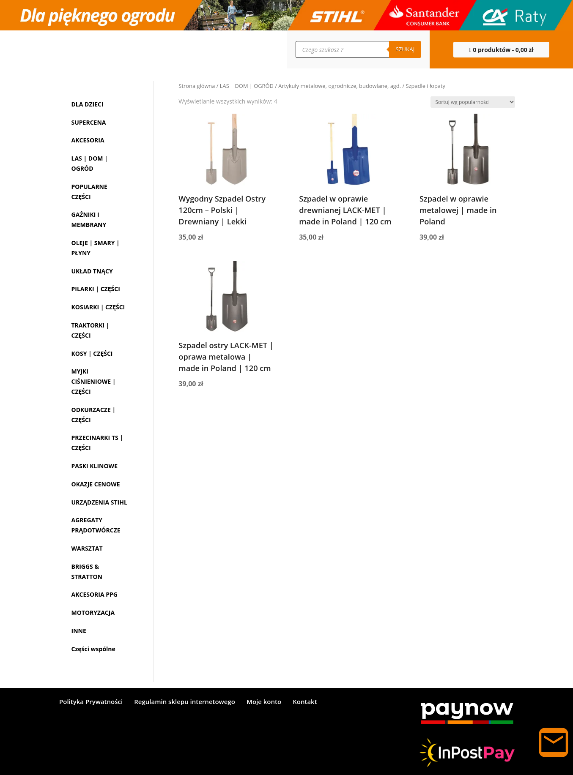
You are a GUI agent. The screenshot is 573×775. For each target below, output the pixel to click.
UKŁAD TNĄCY (92, 271)
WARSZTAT (87, 548)
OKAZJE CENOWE (95, 484)
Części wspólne (93, 649)
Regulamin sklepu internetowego (184, 702)
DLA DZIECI (87, 104)
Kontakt (305, 702)
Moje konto (264, 702)
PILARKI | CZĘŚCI (95, 289)
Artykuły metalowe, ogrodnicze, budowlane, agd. (339, 86)
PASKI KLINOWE (94, 466)
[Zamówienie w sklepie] (472, 102)
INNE (78, 631)
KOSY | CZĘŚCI (92, 353)
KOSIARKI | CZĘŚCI (98, 307)
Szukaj (404, 49)
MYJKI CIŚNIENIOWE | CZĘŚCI (93, 381)
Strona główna (196, 86)
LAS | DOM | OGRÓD (247, 86)
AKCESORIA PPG (94, 594)
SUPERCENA (88, 122)
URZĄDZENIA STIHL (99, 502)
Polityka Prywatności (91, 702)
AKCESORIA (87, 140)
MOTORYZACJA (93, 613)
